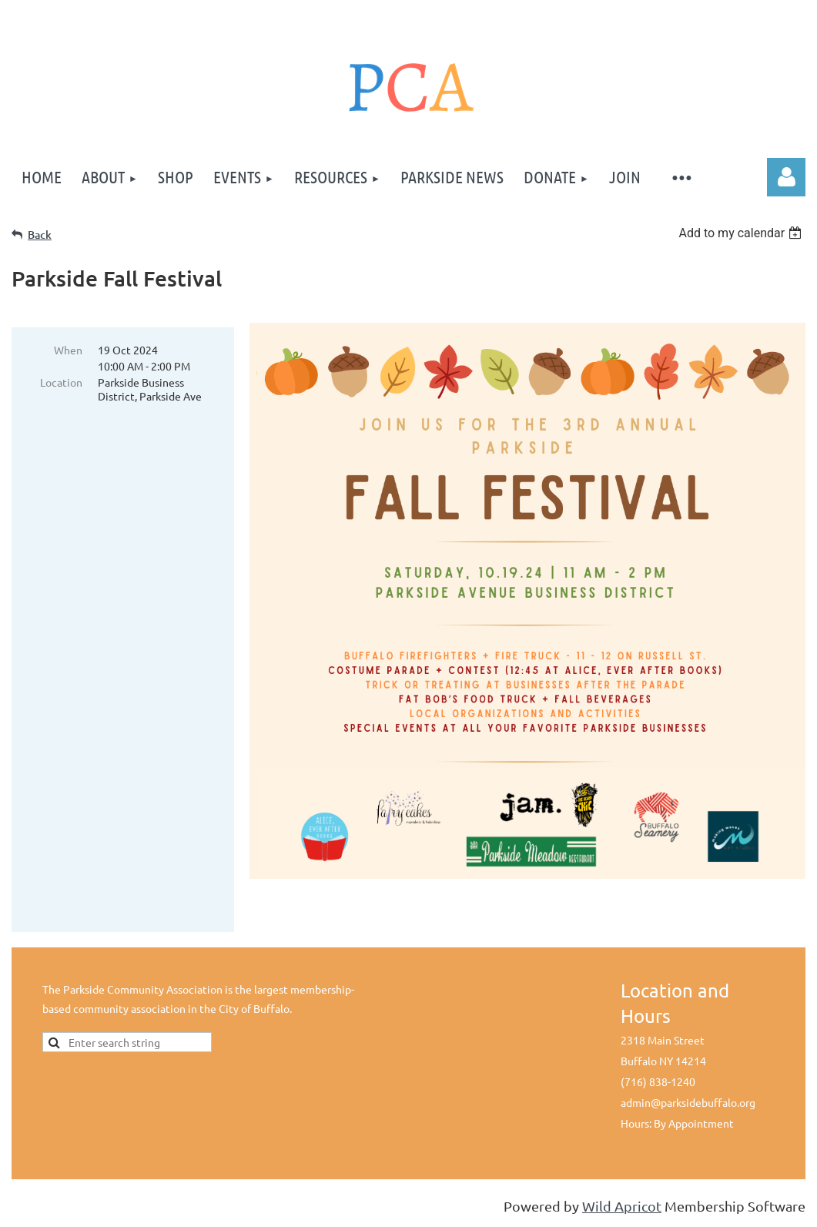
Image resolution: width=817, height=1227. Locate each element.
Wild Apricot (621, 1207)
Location (61, 382)
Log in (786, 177)
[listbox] (741, 233)
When (68, 350)
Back (40, 234)
